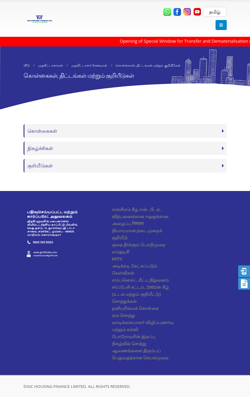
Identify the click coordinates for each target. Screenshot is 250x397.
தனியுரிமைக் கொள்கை (135, 308)
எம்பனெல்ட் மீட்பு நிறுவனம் (140, 280)
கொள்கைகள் (42, 130)
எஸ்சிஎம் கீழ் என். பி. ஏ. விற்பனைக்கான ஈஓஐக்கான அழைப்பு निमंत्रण (140, 216)
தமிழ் (215, 12)
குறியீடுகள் (40, 165)
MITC (117, 259)
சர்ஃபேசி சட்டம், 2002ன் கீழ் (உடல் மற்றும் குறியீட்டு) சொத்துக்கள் (140, 294)
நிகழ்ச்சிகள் (40, 148)
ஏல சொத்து (123, 315)
